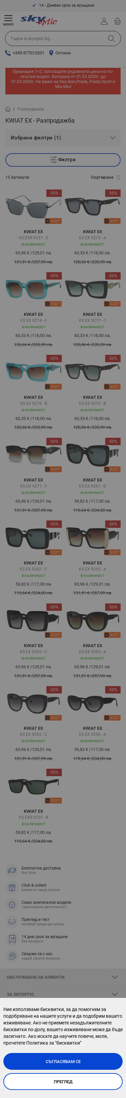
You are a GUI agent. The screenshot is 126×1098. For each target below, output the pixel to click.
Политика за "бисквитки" (53, 1043)
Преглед (63, 1081)
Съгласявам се (63, 1061)
